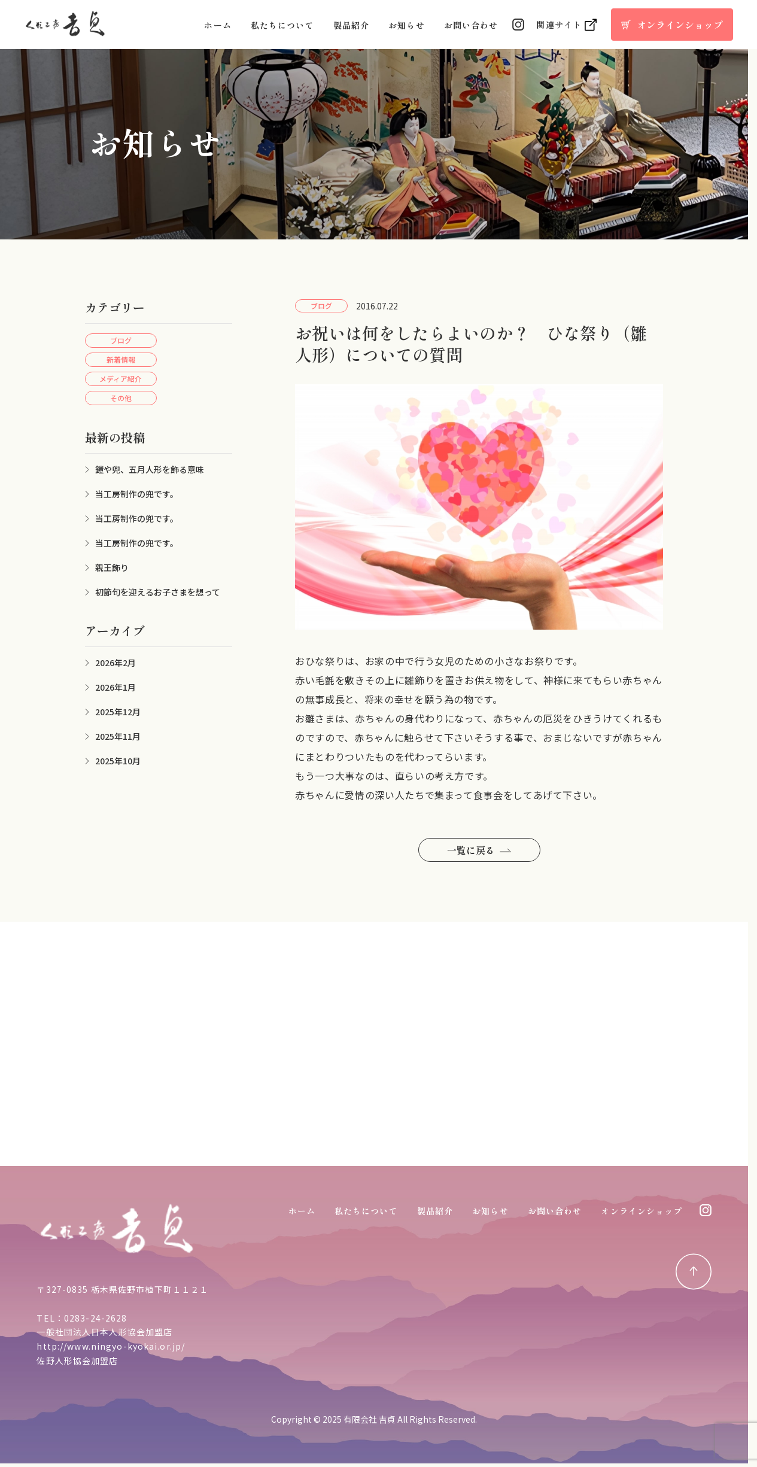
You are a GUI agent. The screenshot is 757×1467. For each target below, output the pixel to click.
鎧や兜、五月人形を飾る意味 (149, 469)
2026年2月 (115, 663)
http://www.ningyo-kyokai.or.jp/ (111, 1346)
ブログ (121, 340)
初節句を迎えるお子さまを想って (157, 592)
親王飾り (112, 567)
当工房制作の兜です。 (136, 494)
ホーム (217, 25)
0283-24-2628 (95, 1318)
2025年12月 (118, 712)
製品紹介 (351, 25)
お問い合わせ (471, 25)
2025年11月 (118, 736)
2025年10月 (118, 761)
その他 (121, 398)
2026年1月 (115, 687)
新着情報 (121, 359)
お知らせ (406, 25)
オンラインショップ (641, 1211)
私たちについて (282, 25)
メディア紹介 (120, 378)
